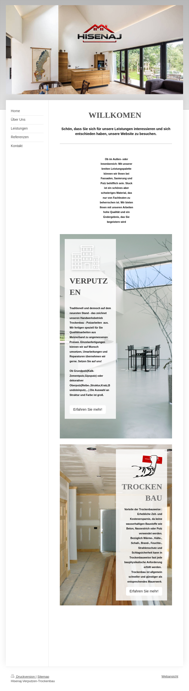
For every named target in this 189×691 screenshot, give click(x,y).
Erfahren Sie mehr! (87, 409)
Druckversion (23, 676)
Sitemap (43, 676)
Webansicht (169, 676)
